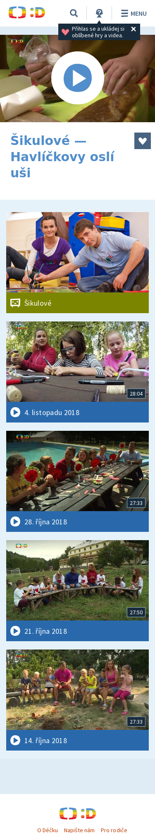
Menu (132, 13)
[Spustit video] (77, 78)
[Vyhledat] (74, 13)
